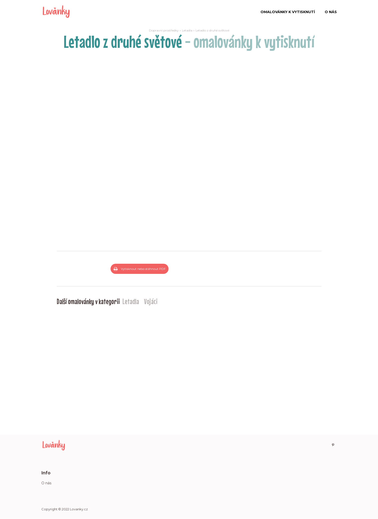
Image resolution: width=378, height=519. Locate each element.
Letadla (187, 30)
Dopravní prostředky (164, 30)
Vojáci (151, 301)
